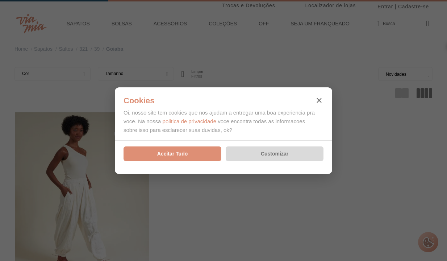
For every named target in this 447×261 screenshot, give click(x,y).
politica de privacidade (189, 121)
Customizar (274, 154)
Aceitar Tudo (172, 154)
